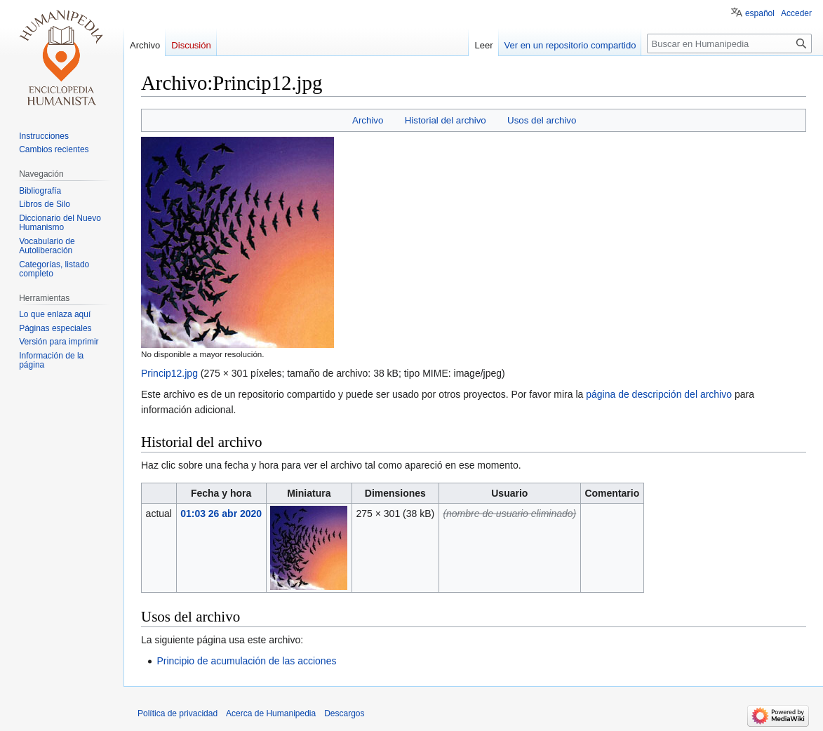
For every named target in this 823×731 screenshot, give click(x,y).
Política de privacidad (178, 713)
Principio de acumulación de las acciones (246, 660)
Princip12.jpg (169, 373)
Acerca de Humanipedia (271, 713)
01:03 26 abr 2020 (221, 513)
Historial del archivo (445, 120)
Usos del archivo (541, 120)
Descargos (344, 713)
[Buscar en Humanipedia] (729, 43)
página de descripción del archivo (659, 394)
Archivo (367, 120)
